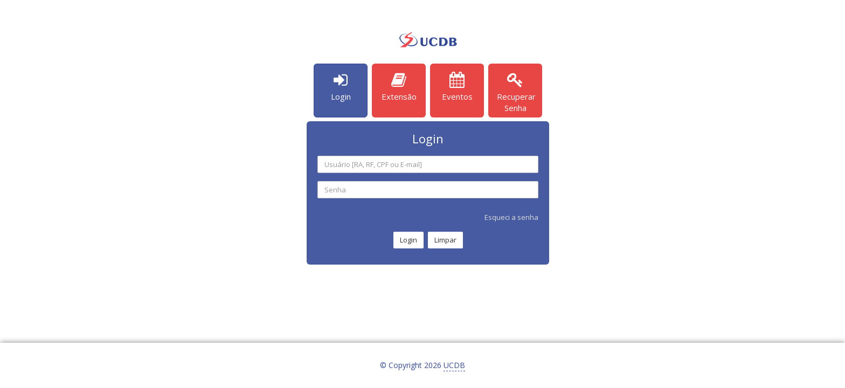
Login (408, 240)
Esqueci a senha (511, 217)
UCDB (454, 365)
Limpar (445, 240)
